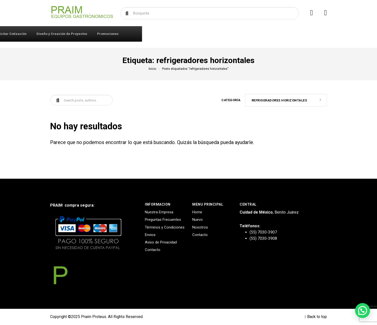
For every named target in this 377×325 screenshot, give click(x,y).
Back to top (316, 316)
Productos (71, 33)
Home (197, 212)
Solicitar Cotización (195, 34)
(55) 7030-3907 (263, 232)
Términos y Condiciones (165, 227)
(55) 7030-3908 (263, 238)
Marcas (164, 34)
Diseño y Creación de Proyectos (246, 34)
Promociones (292, 34)
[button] (362, 310)
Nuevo (197, 219)
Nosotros (200, 227)
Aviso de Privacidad (161, 242)
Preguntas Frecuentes (163, 219)
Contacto (141, 34)
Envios (150, 235)
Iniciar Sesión (113, 34)
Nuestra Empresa (159, 212)
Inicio (152, 69)
